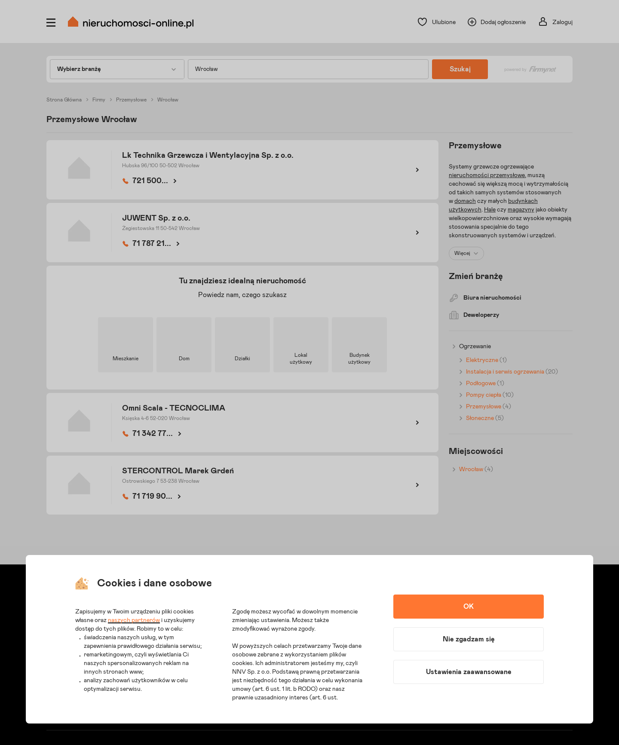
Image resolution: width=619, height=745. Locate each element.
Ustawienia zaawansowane (469, 671)
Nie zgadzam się (469, 639)
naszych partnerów (134, 620)
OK (468, 606)
